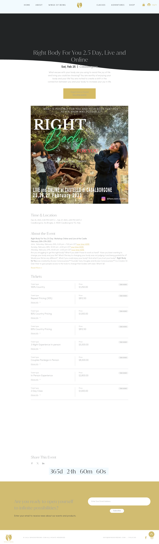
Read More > (36, 268)
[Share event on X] (38, 463)
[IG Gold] (152, 537)
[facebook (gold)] (145, 537)
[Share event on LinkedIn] (43, 463)
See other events (80, 95)
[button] (143, 4)
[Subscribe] (117, 511)
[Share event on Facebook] (32, 463)
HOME (27, 5)
